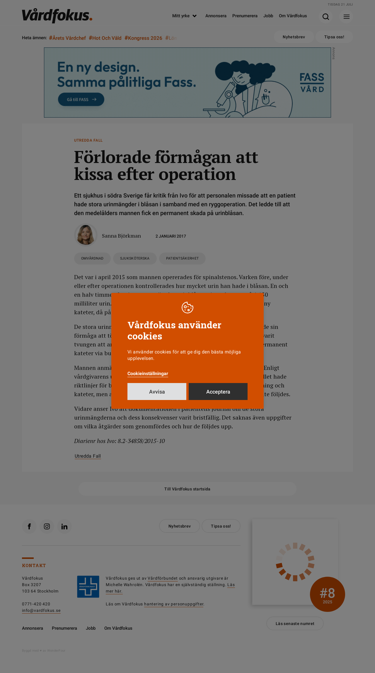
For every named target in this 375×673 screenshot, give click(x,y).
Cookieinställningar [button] (147, 373)
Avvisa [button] (157, 392)
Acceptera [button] (218, 392)
